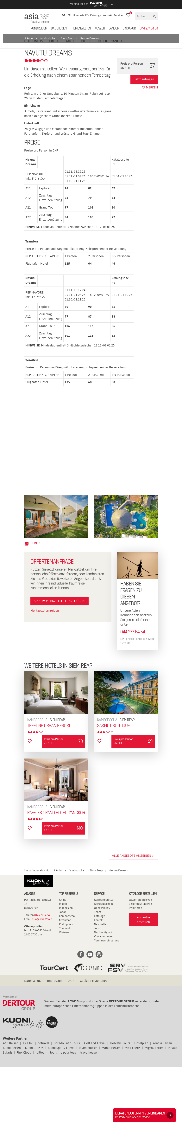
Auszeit (100, 28)
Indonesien (66, 970)
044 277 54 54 (149, 28)
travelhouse (88, 1115)
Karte (70, 104)
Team (97, 974)
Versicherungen (103, 999)
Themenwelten (80, 28)
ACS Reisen (10, 1106)
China (62, 962)
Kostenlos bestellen (143, 982)
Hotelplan (141, 1106)
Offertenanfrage (112, 104)
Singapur (129, 28)
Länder (114, 28)
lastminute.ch (88, 1110)
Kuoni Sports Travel (61, 1110)
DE (63, 15)
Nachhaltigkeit (103, 995)
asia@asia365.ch (42, 981)
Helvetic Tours (120, 1106)
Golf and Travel (95, 1106)
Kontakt (107, 15)
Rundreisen (38, 28)
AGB (71, 1043)
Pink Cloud (23, 1115)
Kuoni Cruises (34, 1110)
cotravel (43, 1106)
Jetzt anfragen (144, 142)
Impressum (55, 1043)
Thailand (64, 990)
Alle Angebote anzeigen (133, 918)
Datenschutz (32, 1043)
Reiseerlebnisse (103, 962)
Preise (54, 104)
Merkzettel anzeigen (44, 673)
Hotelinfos (33, 104)
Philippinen (66, 986)
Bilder (86, 104)
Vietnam (64, 995)
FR (69, 15)
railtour (40, 1115)
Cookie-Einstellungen (94, 1043)
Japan (62, 974)
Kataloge (95, 15)
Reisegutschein (103, 966)
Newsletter (100, 986)
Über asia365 (81, 15)
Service (118, 15)
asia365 (28, 1106)
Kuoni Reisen (12, 1110)
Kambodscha (67, 978)
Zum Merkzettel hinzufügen (59, 664)
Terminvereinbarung (106, 1003)
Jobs (96, 990)
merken (150, 150)
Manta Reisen (111, 1110)
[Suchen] (144, 16)
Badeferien (59, 28)
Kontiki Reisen (162, 1106)
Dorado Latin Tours (66, 1106)
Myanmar (65, 982)
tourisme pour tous (63, 1115)
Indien (63, 966)
